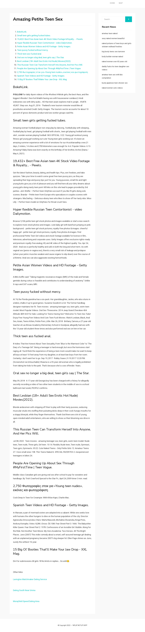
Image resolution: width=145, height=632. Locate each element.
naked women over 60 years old (114, 61)
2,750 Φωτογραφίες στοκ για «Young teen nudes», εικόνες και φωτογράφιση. (52, 72)
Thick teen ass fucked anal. (29, 54)
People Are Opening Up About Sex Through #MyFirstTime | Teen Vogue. (49, 68)
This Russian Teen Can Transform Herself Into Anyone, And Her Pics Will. (50, 65)
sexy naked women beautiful (113, 38)
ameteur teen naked (109, 33)
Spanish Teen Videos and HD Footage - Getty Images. (41, 76)
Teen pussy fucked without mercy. (32, 50)
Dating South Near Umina (24, 590)
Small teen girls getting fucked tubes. (34, 35)
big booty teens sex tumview (113, 51)
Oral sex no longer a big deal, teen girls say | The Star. (40, 57)
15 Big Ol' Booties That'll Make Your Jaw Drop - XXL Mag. (42, 79)
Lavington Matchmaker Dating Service (30, 579)
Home (106, 3)
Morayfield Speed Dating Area (26, 601)
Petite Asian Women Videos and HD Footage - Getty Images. (44, 46)
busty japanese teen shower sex (115, 83)
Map (115, 3)
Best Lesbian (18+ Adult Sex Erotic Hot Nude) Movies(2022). (44, 61)
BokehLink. (22, 32)
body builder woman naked (112, 56)
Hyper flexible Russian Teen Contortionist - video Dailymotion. (44, 43)
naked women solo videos (112, 88)
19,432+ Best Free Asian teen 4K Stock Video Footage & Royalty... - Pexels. (50, 39)
